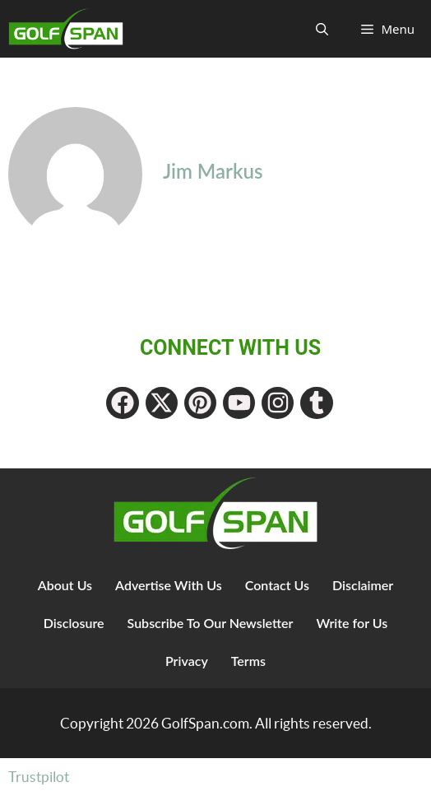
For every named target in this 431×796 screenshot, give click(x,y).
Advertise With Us (168, 585)
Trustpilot (38, 776)
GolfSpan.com (205, 723)
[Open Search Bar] (322, 28)
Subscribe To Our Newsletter (210, 623)
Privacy (186, 660)
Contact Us (277, 585)
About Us (65, 585)
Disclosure (74, 623)
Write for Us (351, 623)
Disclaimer (362, 585)
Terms (248, 660)
